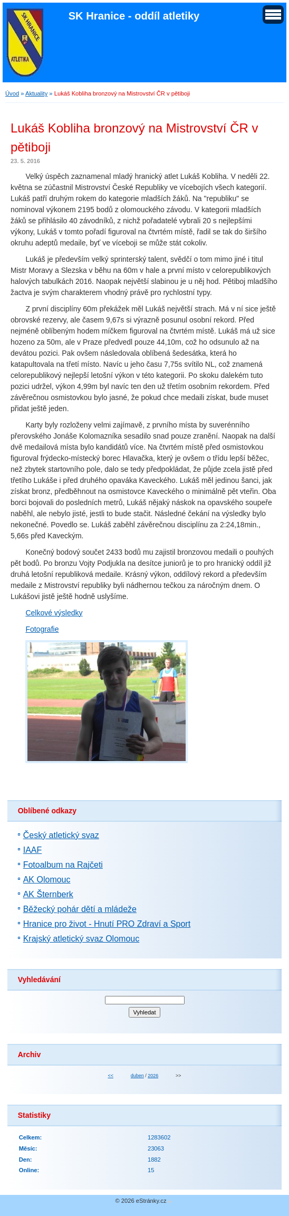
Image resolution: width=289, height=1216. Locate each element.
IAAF (32, 850)
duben (137, 1075)
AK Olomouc (47, 879)
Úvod (12, 93)
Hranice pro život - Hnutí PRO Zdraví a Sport (106, 923)
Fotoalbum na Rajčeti (63, 864)
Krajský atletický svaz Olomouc (81, 938)
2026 (153, 1075)
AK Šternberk (48, 894)
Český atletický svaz (61, 835)
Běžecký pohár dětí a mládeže (80, 909)
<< (110, 1075)
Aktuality (36, 93)
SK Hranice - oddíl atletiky (134, 16)
